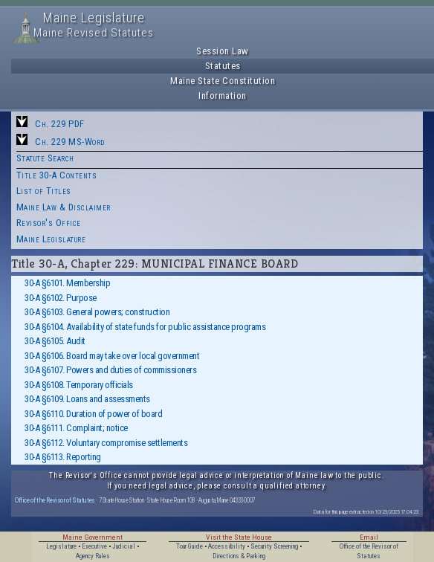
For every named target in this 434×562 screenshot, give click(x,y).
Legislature (61, 546)
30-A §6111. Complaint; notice (76, 427)
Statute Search (45, 158)
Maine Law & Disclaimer (63, 207)
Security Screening (274, 546)
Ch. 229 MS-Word (70, 141)
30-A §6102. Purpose (61, 297)
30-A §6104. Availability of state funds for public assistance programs (145, 326)
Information (222, 95)
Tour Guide (189, 546)
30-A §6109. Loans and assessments (87, 398)
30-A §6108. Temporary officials (79, 384)
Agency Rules (93, 556)
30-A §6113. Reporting (63, 456)
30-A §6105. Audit (55, 340)
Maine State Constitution (222, 80)
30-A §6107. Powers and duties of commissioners (110, 369)
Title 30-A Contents (56, 175)
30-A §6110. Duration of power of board (93, 413)
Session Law (222, 50)
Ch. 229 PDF (60, 123)
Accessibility (226, 546)
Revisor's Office (48, 222)
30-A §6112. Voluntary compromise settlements (106, 442)
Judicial (123, 546)
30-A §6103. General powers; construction (97, 311)
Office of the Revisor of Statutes (55, 500)
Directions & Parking (239, 556)
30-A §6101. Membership (67, 282)
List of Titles (43, 190)
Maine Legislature (51, 239)
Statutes (223, 65)
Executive (94, 546)
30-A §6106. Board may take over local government (112, 355)
